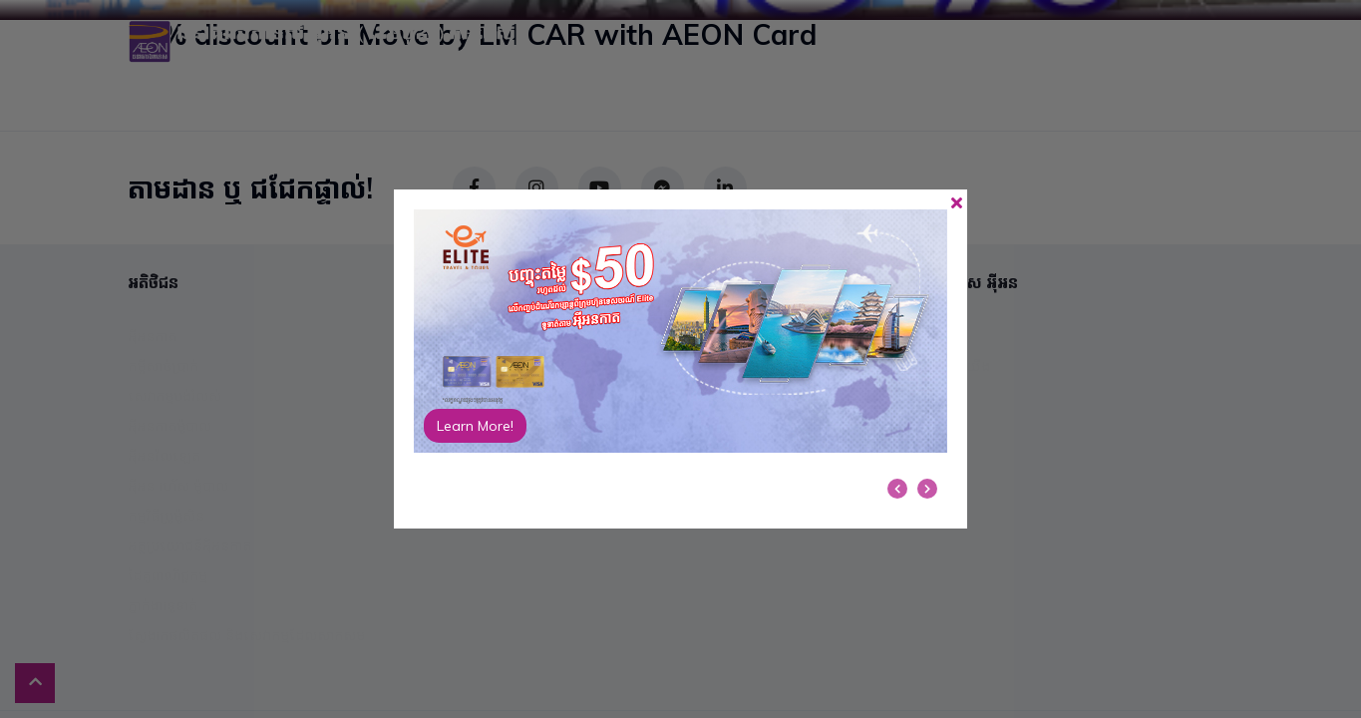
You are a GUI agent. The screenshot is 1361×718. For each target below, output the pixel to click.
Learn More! (475, 426)
